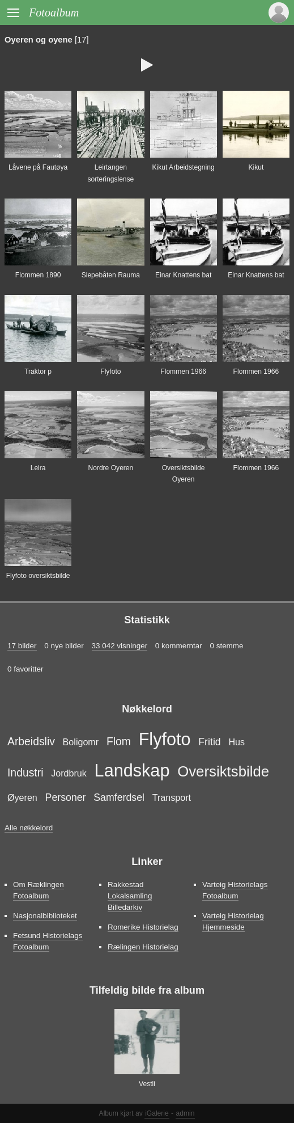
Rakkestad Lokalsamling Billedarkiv (130, 895)
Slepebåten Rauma (111, 275)
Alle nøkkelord (29, 828)
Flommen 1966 (183, 371)
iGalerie (157, 1113)
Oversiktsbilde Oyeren (183, 473)
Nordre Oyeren (110, 468)
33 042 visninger (120, 645)
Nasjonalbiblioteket (45, 915)
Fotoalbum (54, 12)
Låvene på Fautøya (37, 167)
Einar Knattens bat (183, 275)
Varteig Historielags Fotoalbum (235, 890)
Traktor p (38, 371)
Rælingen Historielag (143, 947)
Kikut (255, 167)
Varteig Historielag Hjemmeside (233, 921)
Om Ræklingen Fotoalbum (38, 890)
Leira (38, 468)
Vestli (147, 1084)
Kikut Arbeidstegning (183, 167)
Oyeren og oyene (39, 39)
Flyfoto (110, 371)
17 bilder (22, 645)
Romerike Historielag (143, 927)
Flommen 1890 (38, 275)
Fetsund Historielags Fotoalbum (48, 941)
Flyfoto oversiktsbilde (38, 576)
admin (185, 1113)
